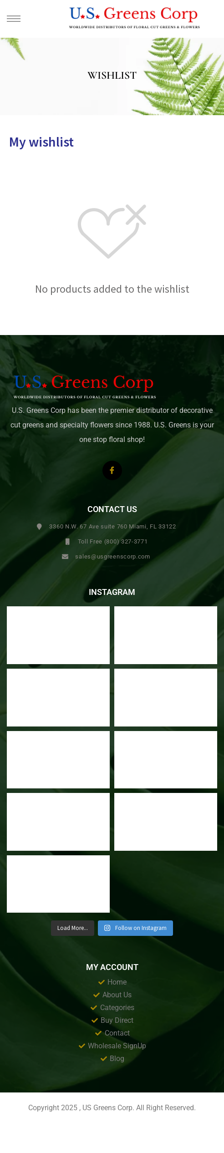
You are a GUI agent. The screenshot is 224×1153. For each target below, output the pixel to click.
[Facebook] (112, 470)
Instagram (112, 592)
